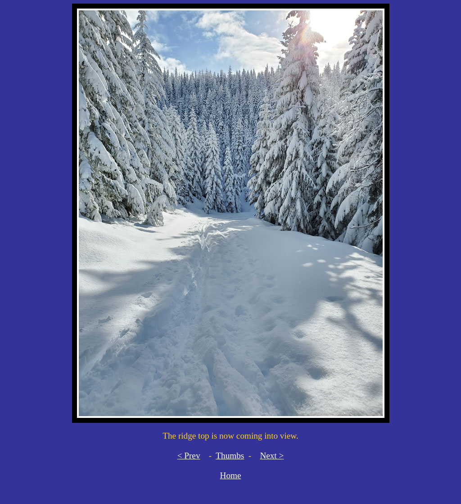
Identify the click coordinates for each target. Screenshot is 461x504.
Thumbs (230, 455)
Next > (272, 455)
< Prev (188, 455)
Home (230, 475)
